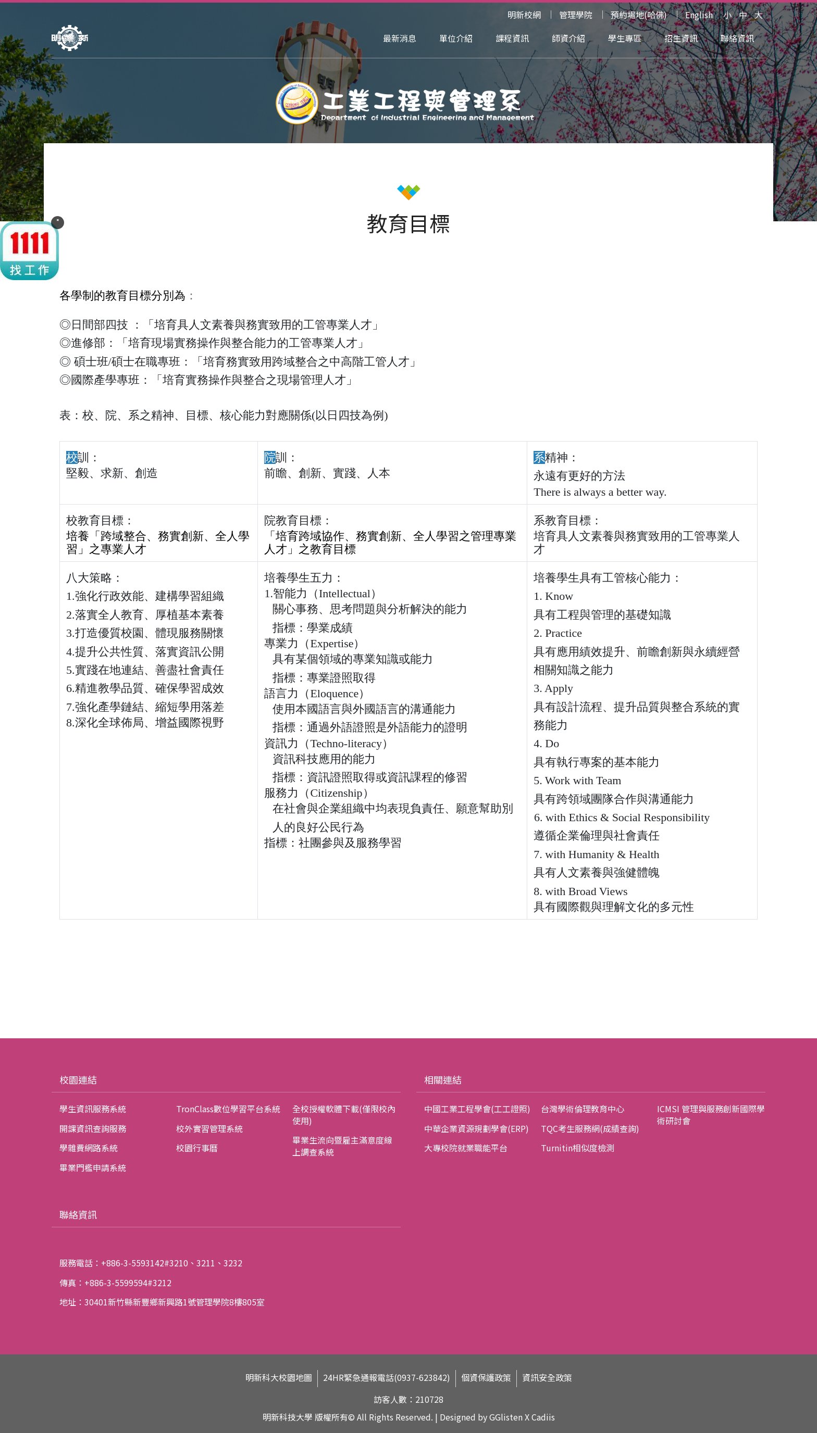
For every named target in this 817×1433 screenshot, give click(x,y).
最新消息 (399, 38)
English (699, 14)
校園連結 (78, 1079)
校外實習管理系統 (209, 1128)
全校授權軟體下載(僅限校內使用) (343, 1114)
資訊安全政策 (547, 1378)
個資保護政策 (486, 1378)
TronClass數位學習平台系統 (228, 1108)
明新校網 (524, 14)
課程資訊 (512, 38)
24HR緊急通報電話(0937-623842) (386, 1378)
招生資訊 (681, 38)
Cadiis (543, 1417)
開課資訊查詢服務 (92, 1128)
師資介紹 (568, 38)
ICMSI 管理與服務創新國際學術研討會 (711, 1114)
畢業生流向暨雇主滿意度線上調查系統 (342, 1146)
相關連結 (443, 1079)
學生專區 (624, 38)
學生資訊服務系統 (92, 1108)
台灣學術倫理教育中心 (582, 1108)
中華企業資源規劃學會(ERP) (476, 1128)
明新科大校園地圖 (278, 1378)
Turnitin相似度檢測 (577, 1147)
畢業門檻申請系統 (92, 1167)
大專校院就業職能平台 (465, 1147)
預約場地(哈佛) (639, 14)
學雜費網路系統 (88, 1147)
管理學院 (575, 14)
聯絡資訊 (737, 38)
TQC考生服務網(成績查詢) (590, 1128)
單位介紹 (456, 38)
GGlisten (506, 1417)
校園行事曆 (197, 1147)
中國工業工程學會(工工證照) (477, 1108)
